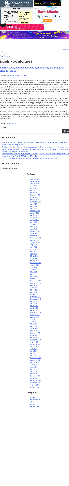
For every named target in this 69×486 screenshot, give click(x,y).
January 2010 (35, 378)
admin (25, 76)
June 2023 (33, 224)
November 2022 (35, 238)
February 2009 (35, 387)
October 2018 (34, 315)
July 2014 (33, 365)
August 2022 (34, 245)
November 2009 (35, 383)
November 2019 (35, 299)
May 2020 (33, 290)
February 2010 (35, 376)
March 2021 (34, 276)
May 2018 (33, 324)
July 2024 (33, 204)
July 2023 (33, 222)
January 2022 (35, 258)
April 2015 (33, 355)
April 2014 (33, 371)
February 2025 (35, 195)
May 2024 (33, 206)
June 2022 (33, 249)
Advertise (7, 56)
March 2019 (34, 306)
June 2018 (33, 322)
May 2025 (33, 190)
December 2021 (35, 260)
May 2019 (33, 301)
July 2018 (33, 319)
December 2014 (35, 358)
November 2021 (35, 263)
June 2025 (33, 188)
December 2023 (35, 215)
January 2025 (35, 197)
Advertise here (65, 49)
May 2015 (33, 353)
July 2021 (33, 267)
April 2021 (33, 274)
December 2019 (35, 297)
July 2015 (33, 349)
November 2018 (35, 313)
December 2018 (35, 310)
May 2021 (33, 272)
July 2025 (33, 186)
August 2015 (34, 346)
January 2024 (35, 213)
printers (33, 404)
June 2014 (33, 367)
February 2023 (35, 231)
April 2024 (33, 208)
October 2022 (34, 240)
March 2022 (34, 256)
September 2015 (36, 344)
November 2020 (35, 283)
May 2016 (33, 331)
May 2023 (33, 227)
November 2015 (35, 340)
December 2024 (35, 199)
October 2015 (34, 342)
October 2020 (34, 285)
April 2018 (33, 326)
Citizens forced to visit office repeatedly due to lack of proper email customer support (30, 158)
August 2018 (34, 317)
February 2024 (35, 211)
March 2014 (34, 374)
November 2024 (35, 202)
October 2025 (34, 179)
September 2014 (36, 360)
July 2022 (33, 247)
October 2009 (34, 385)
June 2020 (33, 288)
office (32, 402)
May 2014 (33, 369)
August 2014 (34, 362)
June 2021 (33, 270)
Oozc (1, 52)
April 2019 (33, 303)
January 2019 (35, 308)
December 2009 (35, 380)
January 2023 (35, 233)
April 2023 (33, 229)
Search (4, 128)
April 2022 (33, 254)
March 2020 (34, 292)
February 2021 (35, 279)
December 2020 (35, 281)
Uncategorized (11, 123)
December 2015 (35, 337)
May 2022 (33, 251)
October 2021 (34, 265)
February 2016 (35, 333)
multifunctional (35, 400)
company (33, 397)
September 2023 (36, 217)
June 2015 (33, 351)
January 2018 (35, 328)
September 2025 (36, 181)
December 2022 (35, 236)
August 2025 (34, 184)
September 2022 (36, 242)
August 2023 (34, 220)
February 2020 (35, 294)
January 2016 (35, 335)
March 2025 (34, 193)
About (2, 56)
